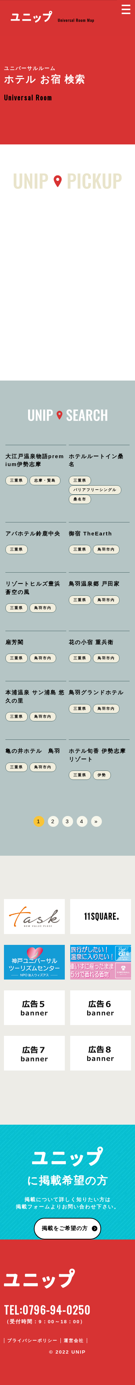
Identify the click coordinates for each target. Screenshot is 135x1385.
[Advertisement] (67, 280)
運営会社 (74, 1340)
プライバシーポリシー (32, 1340)
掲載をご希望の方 (65, 1228)
